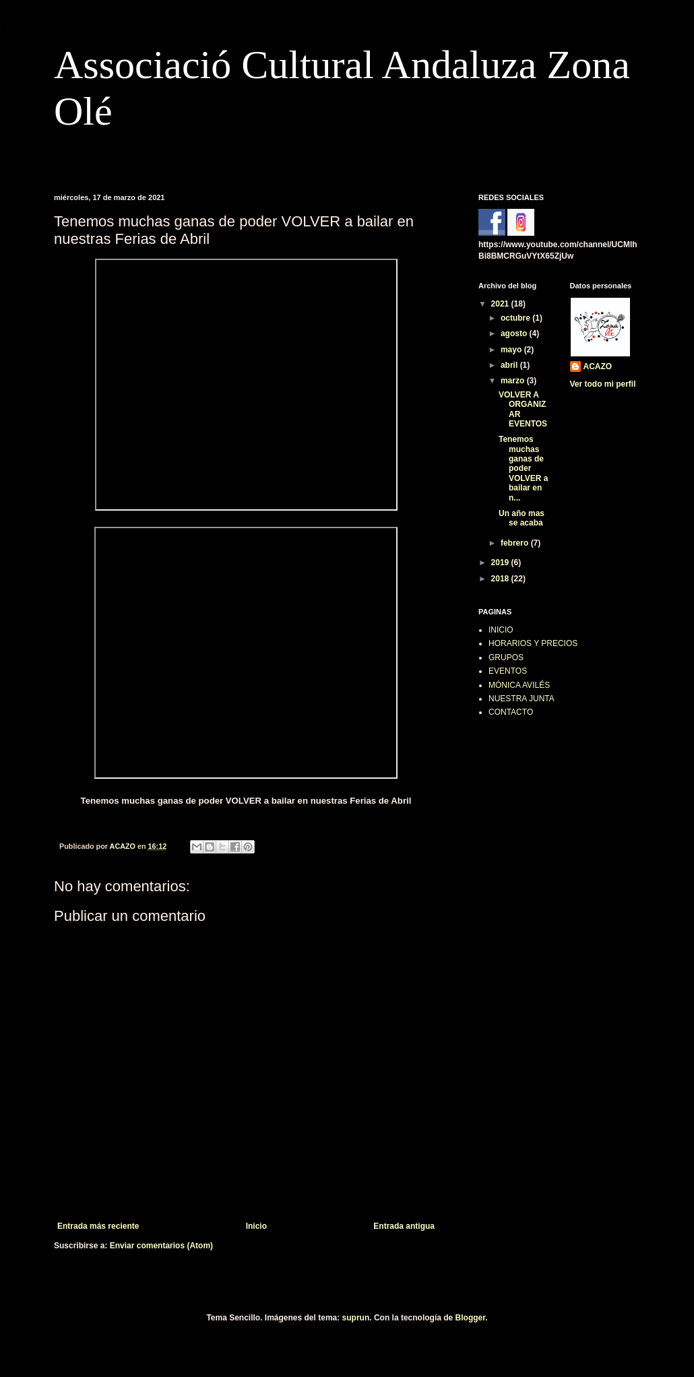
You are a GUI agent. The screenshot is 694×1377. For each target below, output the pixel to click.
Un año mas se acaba (521, 518)
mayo (512, 349)
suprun (356, 1317)
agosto (515, 333)
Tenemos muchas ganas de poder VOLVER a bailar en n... (523, 468)
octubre (516, 318)
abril (510, 365)
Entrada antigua (404, 1226)
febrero (516, 543)
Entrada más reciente (98, 1226)
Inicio (256, 1226)
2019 (501, 562)
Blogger (470, 1317)
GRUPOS (506, 657)
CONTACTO (510, 712)
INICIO (500, 630)
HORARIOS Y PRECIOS (532, 643)
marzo (514, 380)
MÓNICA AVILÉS (519, 685)
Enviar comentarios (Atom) (161, 1245)
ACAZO (597, 366)
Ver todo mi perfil (603, 384)
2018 (501, 578)
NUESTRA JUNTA (521, 698)
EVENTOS (507, 671)
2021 (501, 304)
